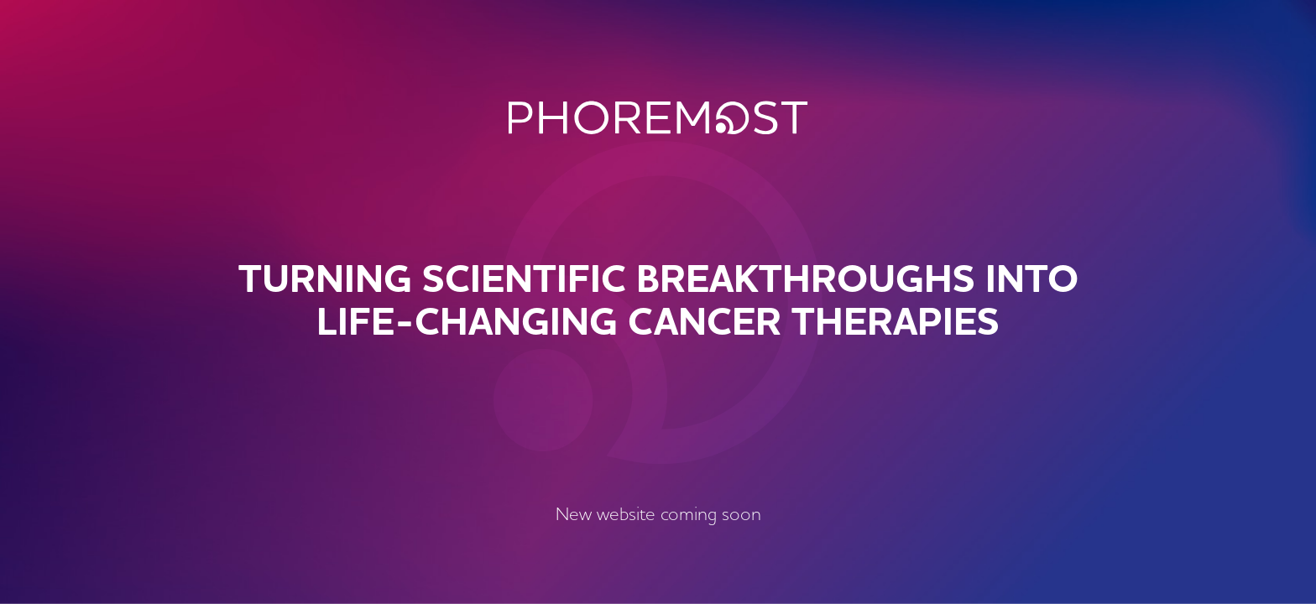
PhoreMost (658, 117)
